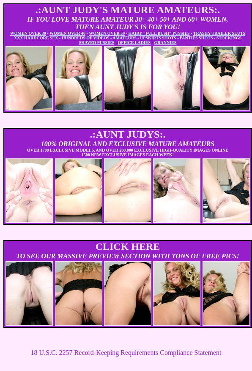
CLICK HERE (128, 246)
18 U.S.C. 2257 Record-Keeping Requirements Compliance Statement (125, 352)
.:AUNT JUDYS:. (128, 134)
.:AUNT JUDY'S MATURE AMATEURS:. (128, 9)
